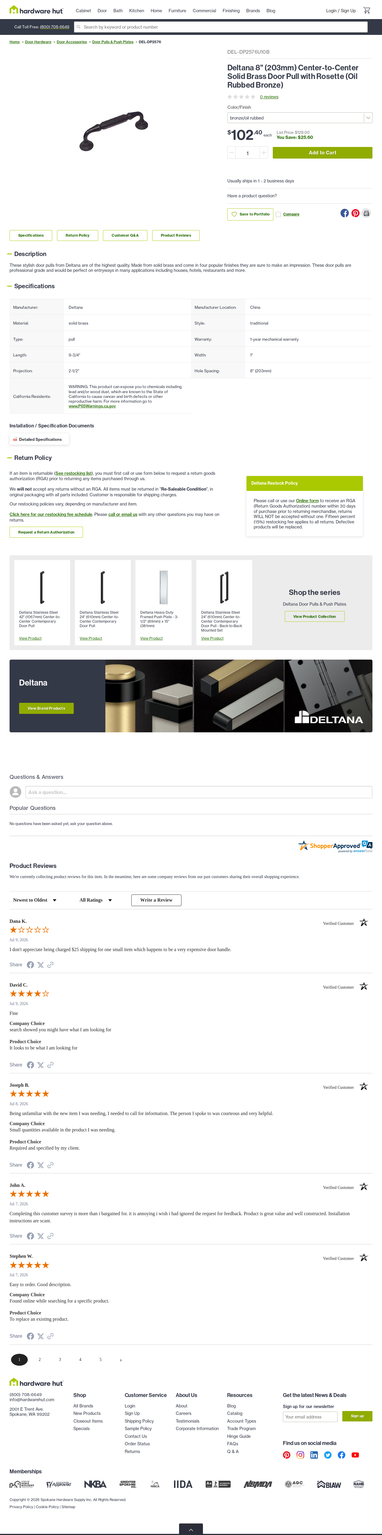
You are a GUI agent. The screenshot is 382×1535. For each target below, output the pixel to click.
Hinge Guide (239, 1436)
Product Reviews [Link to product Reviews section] (176, 235)
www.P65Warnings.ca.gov (92, 406)
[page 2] (39, 1360)
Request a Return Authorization (46, 532)
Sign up (357, 1416)
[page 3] (60, 1360)
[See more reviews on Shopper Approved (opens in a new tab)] (50, 966)
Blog (231, 1406)
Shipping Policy (139, 1421)
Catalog (234, 1413)
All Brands (83, 1406)
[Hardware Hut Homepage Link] (37, 9)
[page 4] (80, 1360)
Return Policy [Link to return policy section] (78, 235)
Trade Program (241, 1428)
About (181, 1406)
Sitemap (68, 1520)
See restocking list (74, 473)
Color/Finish (239, 107)
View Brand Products (46, 708)
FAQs (232, 1443)
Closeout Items (88, 1421)
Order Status (137, 1443)
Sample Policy (138, 1428)
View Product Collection (314, 616)
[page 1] (19, 1360)
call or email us (122, 514)
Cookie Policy (47, 1520)
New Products (87, 1413)
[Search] (221, 26)
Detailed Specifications (40, 439)
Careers (183, 1413)
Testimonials (187, 1421)
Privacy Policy (21, 1520)
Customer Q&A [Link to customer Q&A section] (125, 235)
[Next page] (121, 1360)
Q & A (233, 1451)
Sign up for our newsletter (308, 1407)
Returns (132, 1451)
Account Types (241, 1421)
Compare (287, 214)
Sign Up (348, 10)
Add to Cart (322, 153)
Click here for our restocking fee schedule (51, 514)
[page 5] (100, 1360)
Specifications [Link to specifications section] (31, 235)
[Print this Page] (366, 213)
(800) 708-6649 (54, 26)
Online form (307, 500)
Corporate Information (197, 1428)
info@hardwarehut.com (32, 1399)
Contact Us (136, 1436)
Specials (81, 1428)
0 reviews (269, 96)
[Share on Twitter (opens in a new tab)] (40, 965)
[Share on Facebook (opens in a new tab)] (30, 966)
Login (331, 10)
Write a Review (156, 900)
